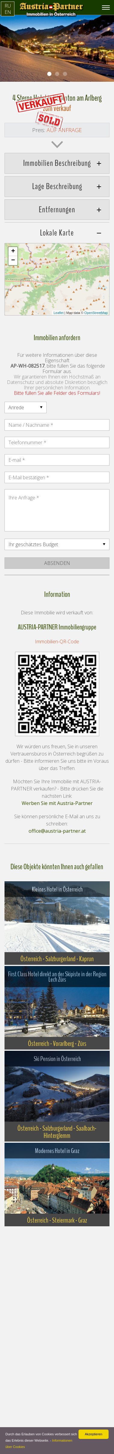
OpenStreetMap (96, 313)
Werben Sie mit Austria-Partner (57, 803)
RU (8, 5)
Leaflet (58, 313)
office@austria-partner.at (57, 831)
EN (8, 12)
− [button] (13, 260)
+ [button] (13, 251)
